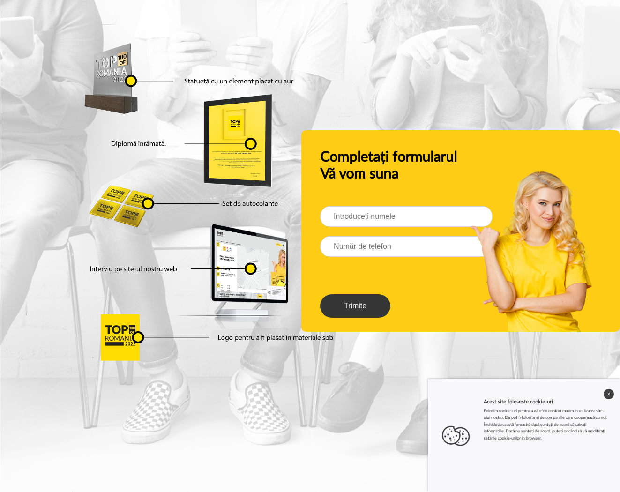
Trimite (355, 306)
